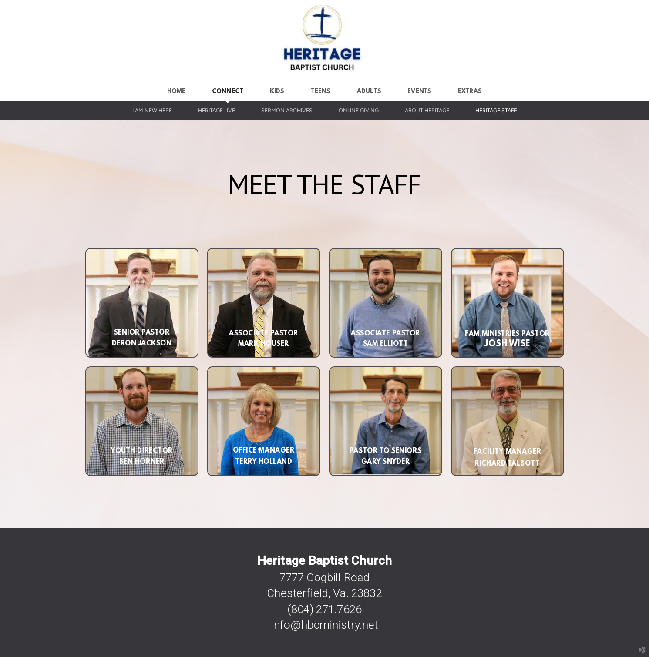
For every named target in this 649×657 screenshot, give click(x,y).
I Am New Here (152, 110)
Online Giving (359, 110)
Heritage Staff (496, 110)
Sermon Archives (287, 110)
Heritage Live (216, 110)
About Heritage (427, 110)
